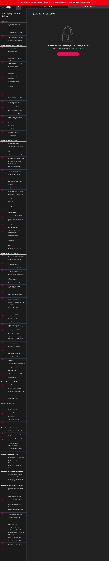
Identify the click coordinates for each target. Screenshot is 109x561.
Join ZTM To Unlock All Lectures (68, 54)
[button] (2, 7)
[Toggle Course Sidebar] (8, 7)
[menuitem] (18, 7)
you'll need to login (76, 48)
